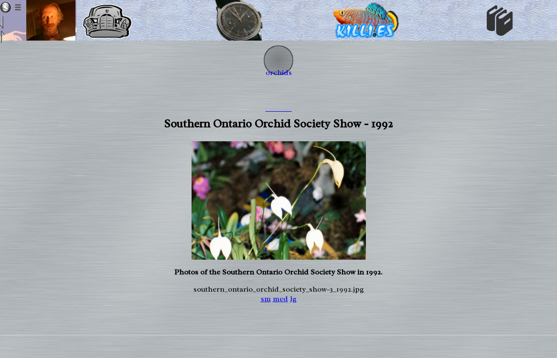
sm (266, 299)
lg (293, 299)
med (280, 299)
